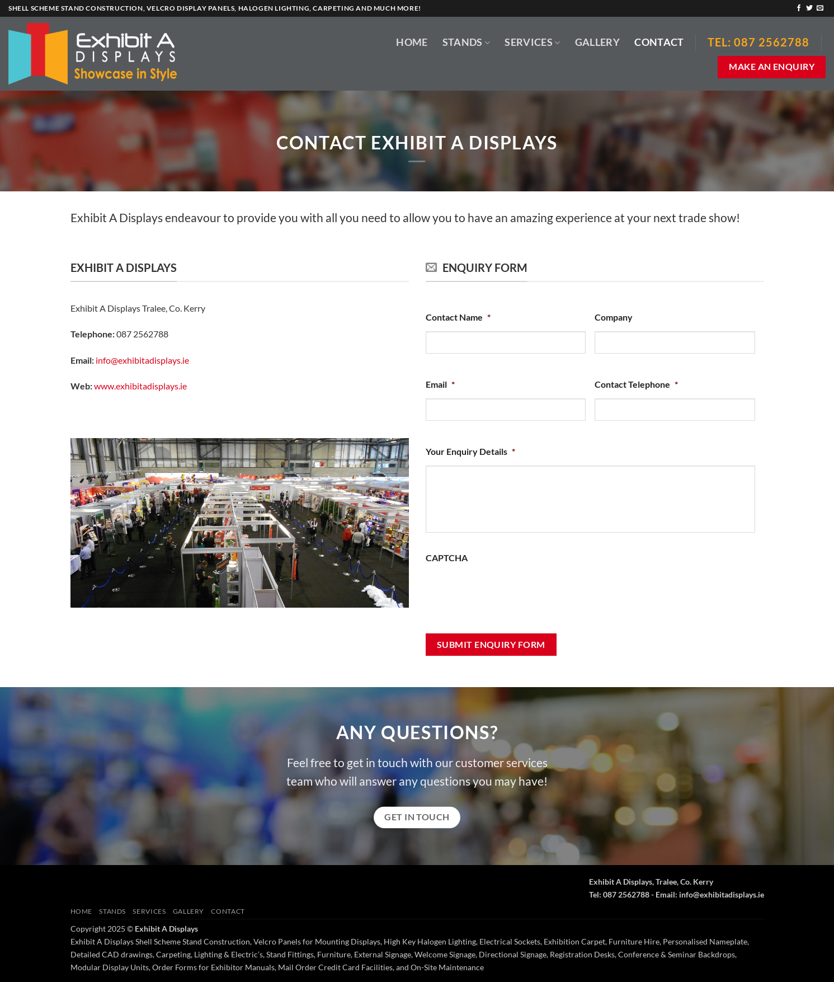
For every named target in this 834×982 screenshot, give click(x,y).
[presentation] (511, 593)
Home (411, 42)
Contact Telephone (636, 384)
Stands (466, 42)
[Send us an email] (820, 8)
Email (440, 384)
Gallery (597, 42)
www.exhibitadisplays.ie (140, 385)
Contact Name (458, 317)
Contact (659, 42)
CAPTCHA (447, 557)
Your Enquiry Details (470, 451)
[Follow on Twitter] (809, 8)
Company (614, 317)
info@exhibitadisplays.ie (142, 360)
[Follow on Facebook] (798, 8)
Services (532, 42)
